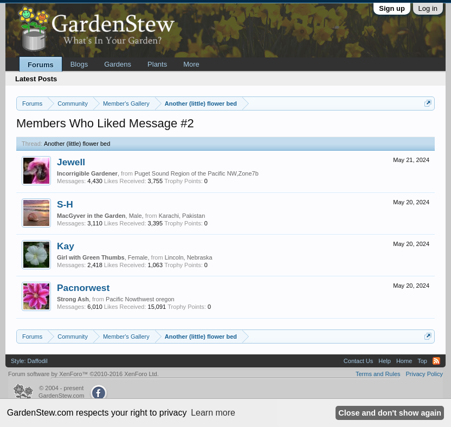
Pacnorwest (83, 287)
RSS (436, 361)
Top (422, 361)
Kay (65, 246)
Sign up (392, 8)
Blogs (79, 64)
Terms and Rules (378, 374)
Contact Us (358, 361)
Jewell (71, 162)
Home (404, 361)
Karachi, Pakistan (182, 215)
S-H (65, 204)
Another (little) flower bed (77, 143)
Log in (427, 8)
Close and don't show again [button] (389, 413)
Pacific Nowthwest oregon (140, 299)
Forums (41, 65)
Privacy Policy (424, 374)
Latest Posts (36, 79)
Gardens (117, 64)
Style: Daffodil (29, 361)
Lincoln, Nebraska (188, 257)
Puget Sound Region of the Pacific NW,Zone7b (196, 173)
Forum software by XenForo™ (83, 374)
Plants (157, 64)
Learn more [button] (213, 412)
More (191, 64)
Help (384, 361)
